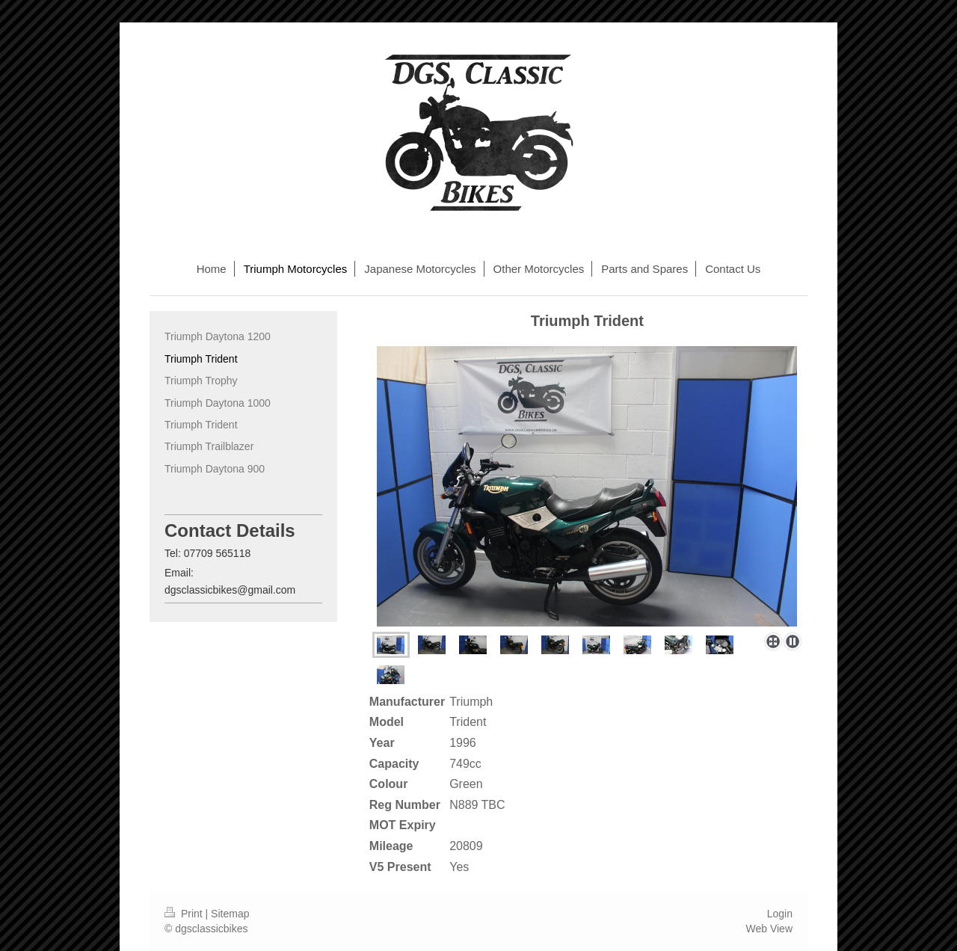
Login (780, 914)
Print (185, 914)
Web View (769, 929)
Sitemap (230, 914)
